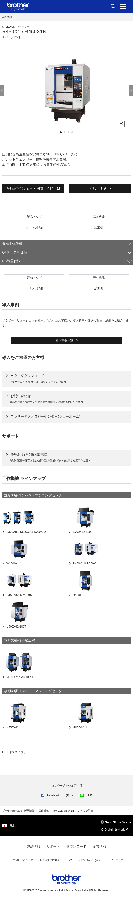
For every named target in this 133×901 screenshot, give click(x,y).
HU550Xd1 (79, 727)
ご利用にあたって (23, 860)
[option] (66, 90)
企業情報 (99, 846)
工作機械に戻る (15, 752)
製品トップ (34, 216)
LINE (86, 795)
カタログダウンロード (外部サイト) (33, 188)
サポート (53, 846)
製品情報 (29, 810)
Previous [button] (2, 90)
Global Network (114, 829)
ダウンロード (76, 846)
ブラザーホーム (11, 810)
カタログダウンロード (27, 376)
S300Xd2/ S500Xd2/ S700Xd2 (25, 531)
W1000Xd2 (13, 563)
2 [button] (64, 132)
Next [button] (131, 90)
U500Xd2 (78, 595)
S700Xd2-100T (82, 531)
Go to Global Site (116, 822)
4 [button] (72, 132)
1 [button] (61, 132)
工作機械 (7, 16)
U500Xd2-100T (15, 626)
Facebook (50, 795)
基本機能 (99, 216)
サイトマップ (115, 860)
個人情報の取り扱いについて (56, 860)
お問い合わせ (98, 188)
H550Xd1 (12, 727)
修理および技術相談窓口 (29, 454)
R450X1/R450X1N (63, 810)
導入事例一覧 (65, 340)
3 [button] (68, 132)
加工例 (98, 227)
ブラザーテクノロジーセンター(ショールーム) (45, 416)
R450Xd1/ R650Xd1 (85, 563)
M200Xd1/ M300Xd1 (19, 677)
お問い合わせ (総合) (90, 860)
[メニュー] (123, 6)
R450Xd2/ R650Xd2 (18, 595)
